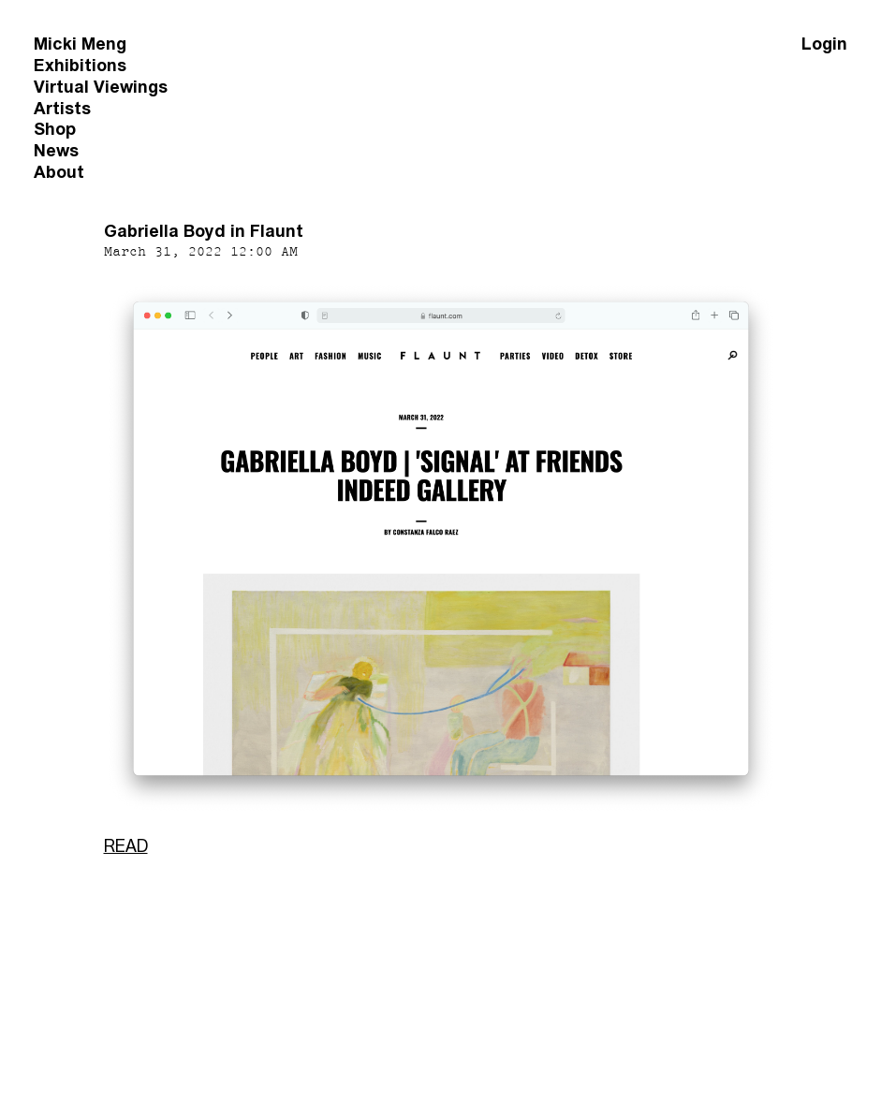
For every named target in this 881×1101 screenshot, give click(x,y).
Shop (55, 129)
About (59, 172)
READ (126, 846)
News (56, 150)
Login (824, 43)
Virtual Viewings (101, 86)
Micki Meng (80, 43)
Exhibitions (80, 65)
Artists (62, 108)
